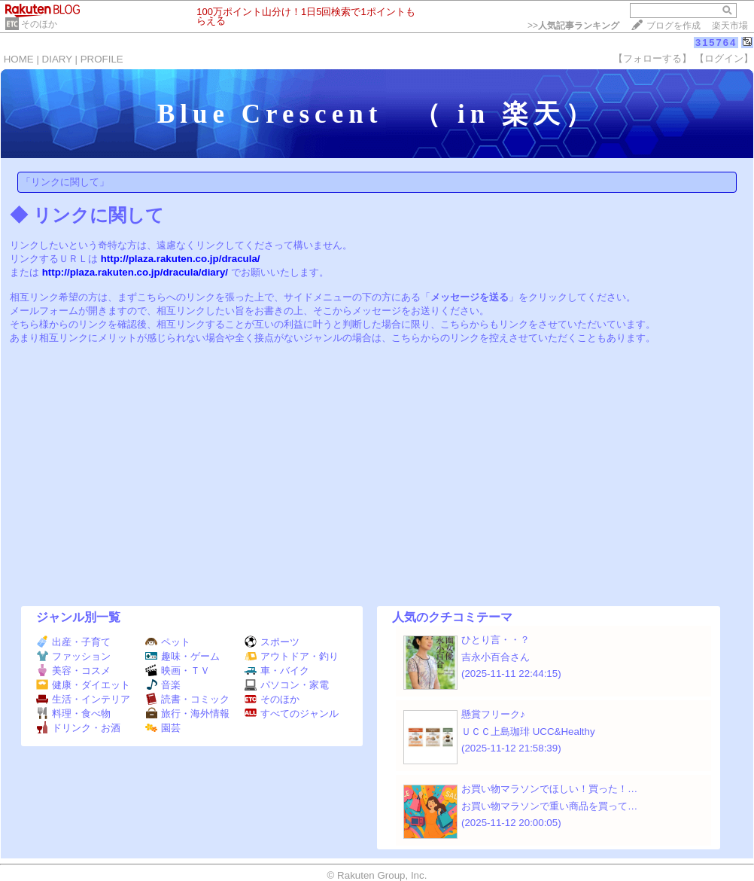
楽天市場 (730, 25)
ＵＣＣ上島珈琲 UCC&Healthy (528, 731)
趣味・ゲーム (182, 656)
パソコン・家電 (287, 684)
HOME (19, 59)
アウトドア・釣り (292, 656)
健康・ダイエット (83, 684)
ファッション (73, 656)
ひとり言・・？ (495, 639)
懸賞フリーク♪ (493, 714)
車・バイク (277, 670)
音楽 (163, 684)
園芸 (163, 727)
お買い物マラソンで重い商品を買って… (549, 806)
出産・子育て (73, 642)
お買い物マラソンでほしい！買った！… (549, 788)
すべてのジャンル (292, 713)
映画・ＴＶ (177, 670)
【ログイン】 (724, 58)
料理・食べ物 (73, 713)
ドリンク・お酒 (78, 727)
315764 (716, 42)
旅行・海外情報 (187, 713)
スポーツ (272, 642)
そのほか (39, 24)
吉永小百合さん (495, 657)
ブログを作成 (673, 25)
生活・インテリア (83, 699)
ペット (167, 642)
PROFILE (102, 59)
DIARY (57, 59)
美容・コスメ (73, 670)
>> (573, 25)
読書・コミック (187, 699)
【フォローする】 (652, 58)
